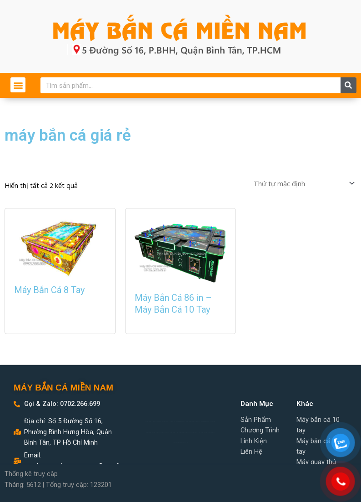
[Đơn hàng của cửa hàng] (303, 183)
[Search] (348, 85)
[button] (17, 84)
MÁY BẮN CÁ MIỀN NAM (63, 387)
